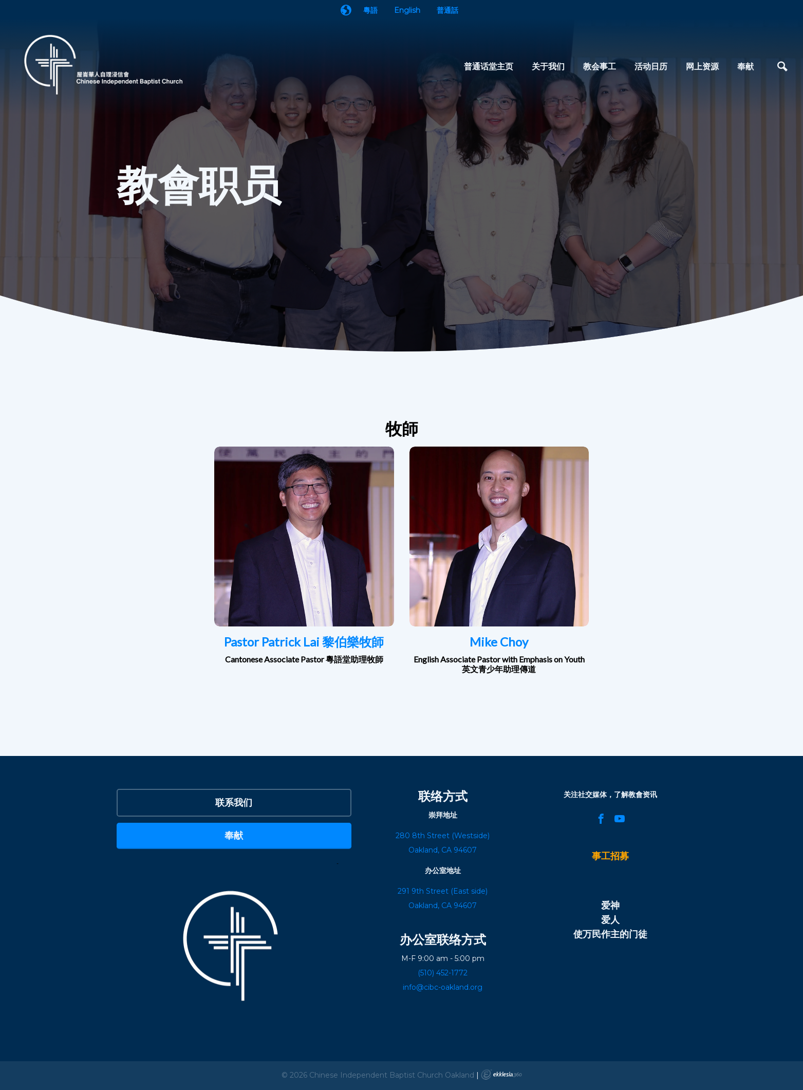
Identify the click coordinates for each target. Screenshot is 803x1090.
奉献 (745, 66)
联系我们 (233, 802)
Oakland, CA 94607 (442, 905)
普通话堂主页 (488, 66)
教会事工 (599, 66)
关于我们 (548, 66)
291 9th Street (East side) (443, 891)
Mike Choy (499, 641)
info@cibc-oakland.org (442, 987)
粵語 (370, 10)
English (407, 10)
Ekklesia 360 (501, 1074)
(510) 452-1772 (443, 972)
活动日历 (650, 66)
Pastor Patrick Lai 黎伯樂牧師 (304, 641)
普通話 (447, 10)
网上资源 (702, 66)
